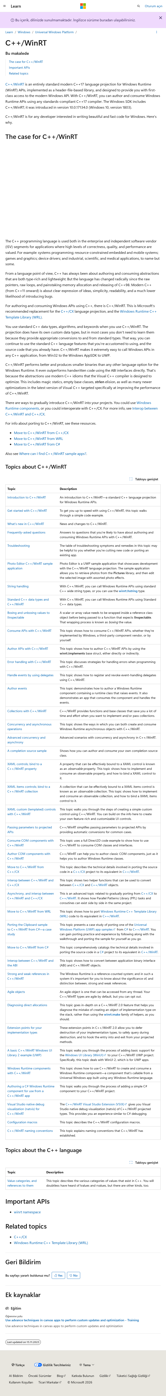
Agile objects (16, 992)
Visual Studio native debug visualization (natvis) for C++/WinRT (25, 1109)
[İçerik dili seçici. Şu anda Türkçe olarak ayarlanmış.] (18, 1364)
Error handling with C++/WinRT (29, 662)
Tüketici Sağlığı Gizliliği (132, 1376)
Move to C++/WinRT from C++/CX (41, 432)
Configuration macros (22, 1122)
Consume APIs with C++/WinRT (29, 630)
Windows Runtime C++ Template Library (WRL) (51, 1242)
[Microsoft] (83, 6)
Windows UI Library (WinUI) (84, 1055)
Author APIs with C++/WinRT (27, 648)
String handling (18, 586)
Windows (24, 32)
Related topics (18, 73)
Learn (9, 32)
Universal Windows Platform (54, 32)
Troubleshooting (18, 545)
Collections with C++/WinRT (26, 711)
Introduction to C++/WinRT (26, 497)
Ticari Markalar (48, 1382)
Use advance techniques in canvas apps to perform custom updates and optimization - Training (72, 1320)
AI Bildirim (16, 1376)
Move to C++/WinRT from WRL (38, 438)
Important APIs (19, 67)
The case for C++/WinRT (26, 61)
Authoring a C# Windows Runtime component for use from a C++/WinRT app (30, 1091)
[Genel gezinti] (4, 6)
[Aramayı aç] (138, 6)
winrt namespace (27, 1211)
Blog (60, 1376)
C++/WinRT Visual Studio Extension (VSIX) (95, 1104)
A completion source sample (26, 750)
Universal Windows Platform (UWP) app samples (103, 926)
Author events (17, 688)
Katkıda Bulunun (83, 1376)
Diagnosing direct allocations (27, 1005)
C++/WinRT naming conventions (30, 1130)
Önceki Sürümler (39, 1376)
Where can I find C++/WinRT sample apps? (52, 453)
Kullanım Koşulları (21, 1382)
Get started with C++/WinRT (27, 510)
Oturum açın (153, 6)
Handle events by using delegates (30, 675)
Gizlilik (104, 1376)
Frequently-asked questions (26, 532)
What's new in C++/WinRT (25, 524)
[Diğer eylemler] (157, 32)
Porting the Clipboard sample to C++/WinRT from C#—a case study (29, 929)
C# (126, 929)
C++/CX (67, 311)
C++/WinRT (14, 84)
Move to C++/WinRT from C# (37, 444)
